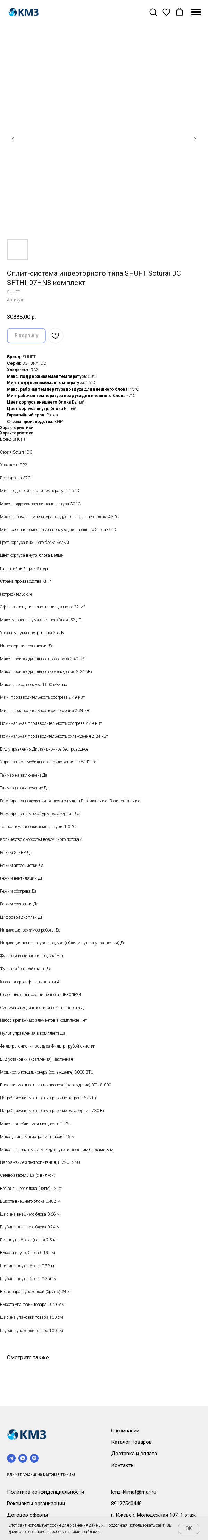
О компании (125, 1430)
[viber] (34, 1458)
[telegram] (11, 1458)
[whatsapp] (22, 1458)
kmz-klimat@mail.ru (133, 1492)
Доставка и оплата (134, 1453)
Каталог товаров (131, 1442)
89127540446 (126, 1503)
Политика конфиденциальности (45, 1492)
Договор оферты (27, 1515)
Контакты (123, 1465)
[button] (153, 12)
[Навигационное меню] (196, 12)
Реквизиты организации (36, 1503)
